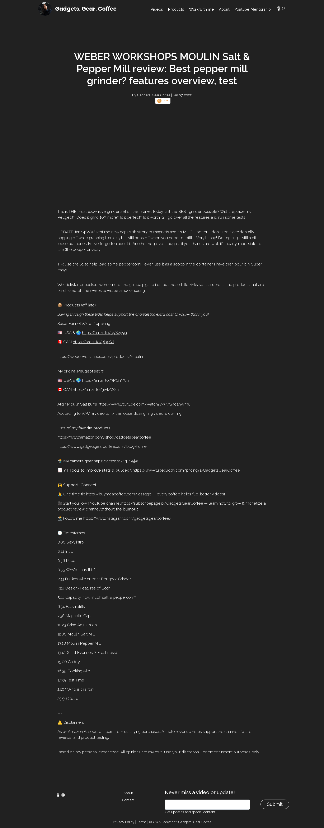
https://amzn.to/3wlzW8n (96, 389)
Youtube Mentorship (253, 9)
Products (176, 9)
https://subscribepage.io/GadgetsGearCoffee (162, 503)
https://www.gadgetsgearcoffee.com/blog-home (102, 446)
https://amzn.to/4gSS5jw (116, 461)
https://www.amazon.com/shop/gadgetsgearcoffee (104, 437)
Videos (157, 9)
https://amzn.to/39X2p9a (104, 332)
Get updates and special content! (190, 812)
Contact (128, 800)
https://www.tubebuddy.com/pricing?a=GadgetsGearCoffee (186, 470)
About (224, 9)
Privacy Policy (123, 822)
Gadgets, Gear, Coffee (86, 9)
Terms (141, 822)
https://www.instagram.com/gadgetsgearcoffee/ (127, 518)
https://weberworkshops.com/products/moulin (100, 356)
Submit (275, 804)
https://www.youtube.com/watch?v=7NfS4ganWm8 (144, 404)
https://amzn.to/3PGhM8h (105, 380)
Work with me (201, 9)
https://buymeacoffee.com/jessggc (118, 494)
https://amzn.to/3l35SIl (93, 341)
